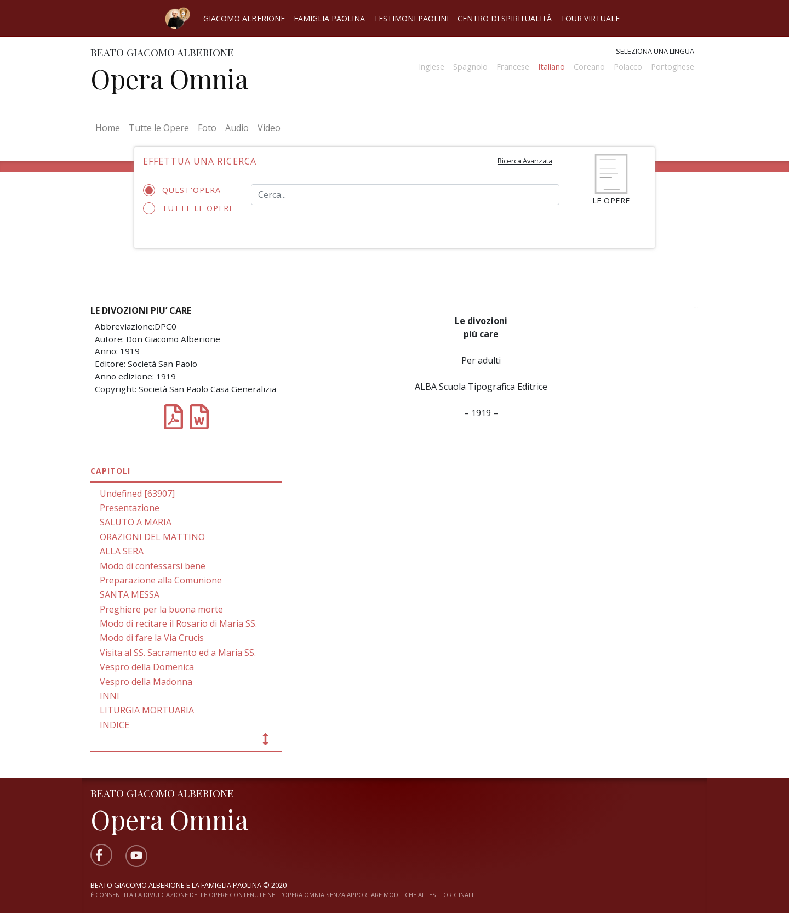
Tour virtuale (590, 18)
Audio (237, 128)
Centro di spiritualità (505, 18)
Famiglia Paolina (329, 18)
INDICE (114, 725)
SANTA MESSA (129, 594)
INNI (109, 696)
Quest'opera (185, 190)
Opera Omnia (169, 78)
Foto (207, 128)
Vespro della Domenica (147, 667)
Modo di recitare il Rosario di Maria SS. (178, 623)
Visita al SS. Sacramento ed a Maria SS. (178, 653)
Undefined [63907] (137, 493)
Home (109, 127)
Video (269, 128)
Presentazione (129, 508)
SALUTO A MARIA (135, 522)
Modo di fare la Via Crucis (152, 638)
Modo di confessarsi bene (152, 566)
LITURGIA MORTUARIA (147, 710)
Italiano (551, 66)
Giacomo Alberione (244, 18)
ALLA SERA (122, 551)
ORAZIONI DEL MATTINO (152, 537)
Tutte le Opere (159, 128)
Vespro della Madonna (146, 682)
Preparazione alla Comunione (161, 580)
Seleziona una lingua (655, 51)
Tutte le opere (189, 208)
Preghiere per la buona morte (161, 609)
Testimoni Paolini (411, 18)
